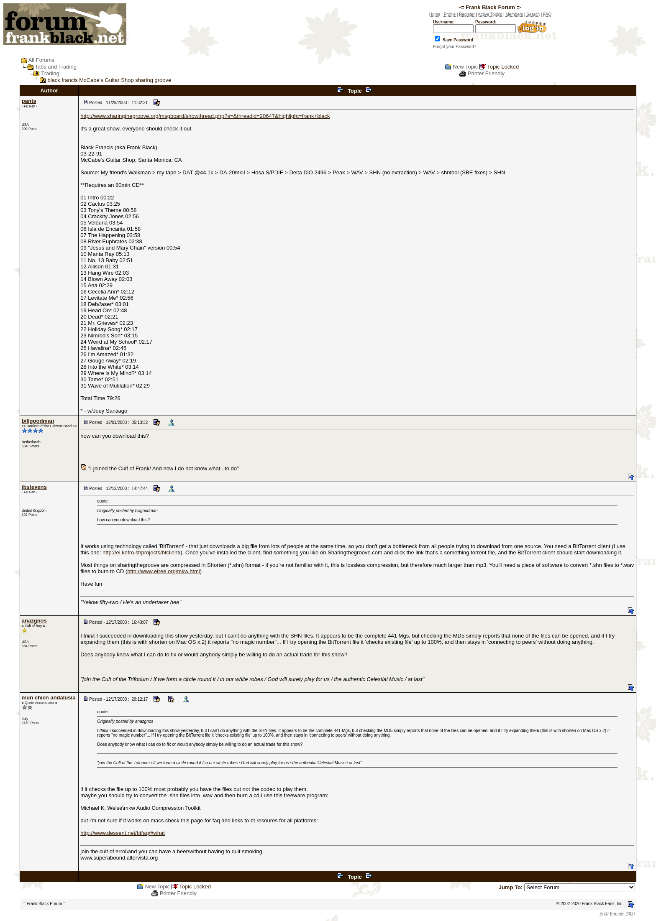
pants (29, 101)
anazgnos (34, 620)
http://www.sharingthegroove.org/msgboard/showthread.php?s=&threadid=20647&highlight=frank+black (205, 116)
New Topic (465, 67)
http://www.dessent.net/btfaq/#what (122, 833)
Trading (50, 73)
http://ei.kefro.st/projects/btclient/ (141, 552)
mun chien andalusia (49, 697)
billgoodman (38, 421)
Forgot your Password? (454, 46)
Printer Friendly (486, 73)
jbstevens (34, 487)
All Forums (41, 60)
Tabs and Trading (56, 67)
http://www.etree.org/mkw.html (163, 571)
